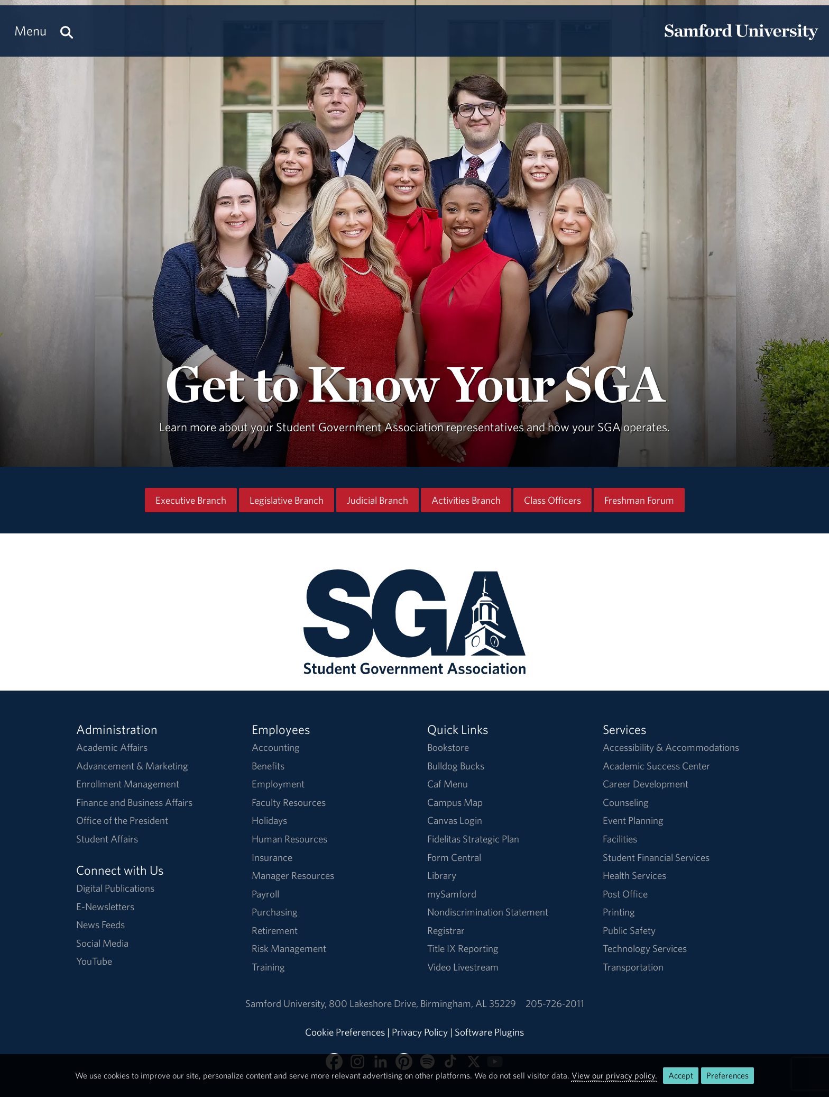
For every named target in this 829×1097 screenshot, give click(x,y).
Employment (278, 783)
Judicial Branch (377, 500)
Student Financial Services (656, 857)
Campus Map (455, 802)
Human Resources (289, 838)
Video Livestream (463, 966)
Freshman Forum (639, 500)
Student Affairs (107, 838)
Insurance (272, 857)
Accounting (276, 747)
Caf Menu (447, 783)
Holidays (269, 820)
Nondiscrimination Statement (487, 911)
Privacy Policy (420, 1032)
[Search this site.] (66, 31)
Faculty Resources (289, 802)
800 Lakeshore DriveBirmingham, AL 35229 (422, 1003)
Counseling (626, 802)
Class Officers (552, 500)
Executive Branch (190, 500)
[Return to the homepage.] (741, 40)
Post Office (625, 893)
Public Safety (629, 930)
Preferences (727, 1075)
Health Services (634, 875)
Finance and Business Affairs (134, 802)
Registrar (446, 930)
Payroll (265, 893)
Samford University (287, 1003)
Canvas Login (454, 820)
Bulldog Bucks (455, 765)
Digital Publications (115, 888)
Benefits (268, 765)
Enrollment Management (127, 783)
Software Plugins (489, 1032)
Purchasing (275, 911)
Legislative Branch (287, 500)
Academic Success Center (656, 765)
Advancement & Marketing (132, 765)
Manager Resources (293, 875)
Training (268, 966)
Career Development (645, 783)
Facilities (620, 838)
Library (441, 875)
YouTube (94, 961)
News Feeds (100, 924)
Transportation (633, 966)
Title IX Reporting (463, 948)
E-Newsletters (105, 906)
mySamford (451, 893)
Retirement (275, 930)
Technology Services (645, 948)
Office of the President (122, 820)
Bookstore (448, 747)
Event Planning (633, 820)
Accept (680, 1075)
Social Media (102, 943)
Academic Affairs (112, 747)
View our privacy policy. (614, 1075)
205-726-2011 (555, 1003)
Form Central (454, 857)
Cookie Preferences (345, 1032)
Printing (619, 911)
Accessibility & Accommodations (671, 747)
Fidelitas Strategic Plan (473, 838)
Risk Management (289, 948)
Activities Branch (466, 500)
